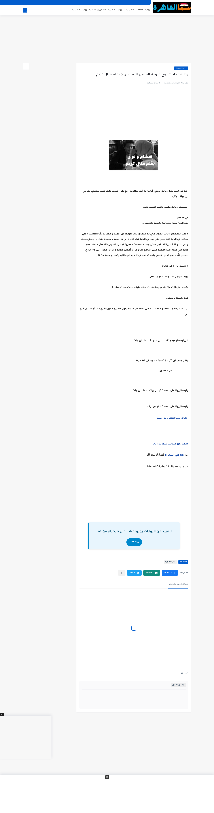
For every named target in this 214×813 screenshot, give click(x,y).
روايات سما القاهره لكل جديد (172, 418)
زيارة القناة (134, 542)
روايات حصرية (115, 10)
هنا (182, 455)
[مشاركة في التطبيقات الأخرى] (121, 573)
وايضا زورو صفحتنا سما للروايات (170, 444)
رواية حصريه (181, 68)
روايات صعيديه (79, 10)
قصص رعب (130, 10)
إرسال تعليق (178, 685)
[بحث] (25, 10)
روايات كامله (144, 10)
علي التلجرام (172, 455)
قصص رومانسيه (97, 10)
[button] (170, 573)
